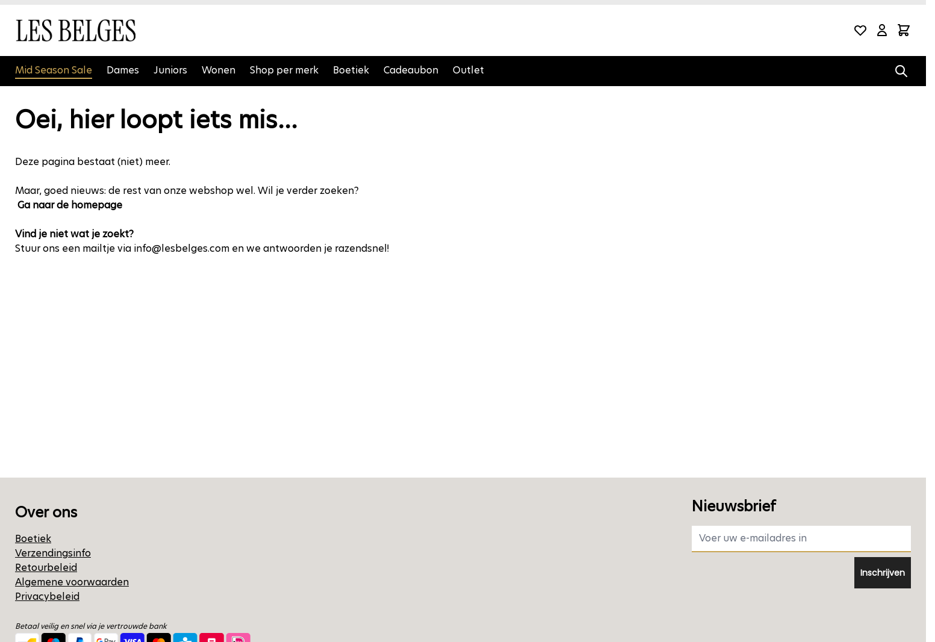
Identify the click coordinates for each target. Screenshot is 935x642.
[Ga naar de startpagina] (75, 30)
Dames (123, 70)
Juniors (170, 70)
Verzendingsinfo (53, 553)
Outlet (468, 70)
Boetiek (351, 70)
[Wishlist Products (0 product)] (860, 30)
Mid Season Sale (53, 70)
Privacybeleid (47, 596)
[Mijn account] (882, 30)
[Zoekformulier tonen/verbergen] (901, 71)
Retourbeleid (46, 568)
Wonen (218, 70)
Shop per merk (284, 70)
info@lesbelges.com (181, 248)
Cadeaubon (411, 70)
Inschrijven (882, 573)
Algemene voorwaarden (72, 582)
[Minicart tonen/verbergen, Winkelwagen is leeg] (903, 30)
